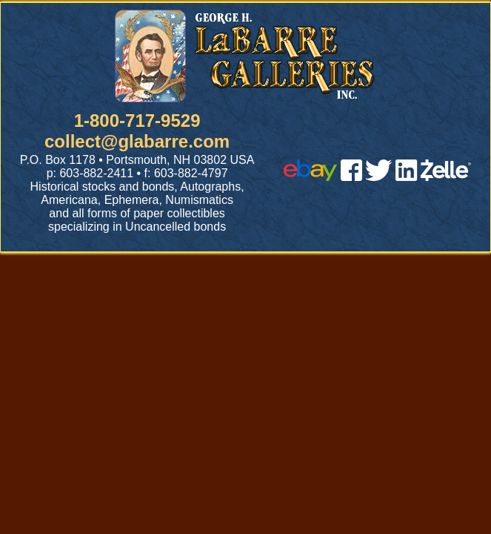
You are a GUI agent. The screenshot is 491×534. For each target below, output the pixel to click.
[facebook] (351, 177)
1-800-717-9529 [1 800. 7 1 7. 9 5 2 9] (137, 121)
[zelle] (446, 177)
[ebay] (310, 177)
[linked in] (406, 177)
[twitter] (378, 177)
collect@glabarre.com (137, 141)
